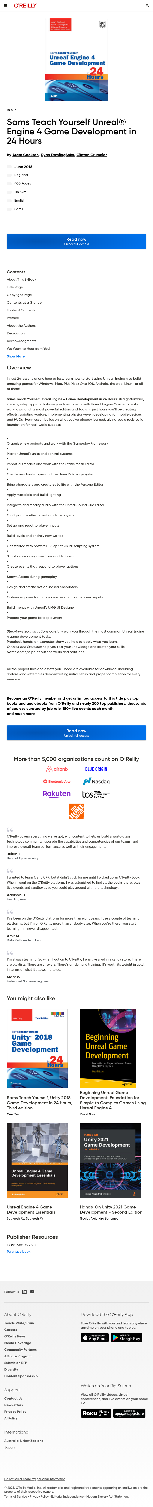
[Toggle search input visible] (147, 5)
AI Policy (11, 1418)
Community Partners (20, 1349)
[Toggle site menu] (5, 5)
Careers (10, 1329)
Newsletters (13, 1405)
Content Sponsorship (21, 1376)
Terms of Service (15, 1496)
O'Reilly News (14, 1336)
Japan (9, 1447)
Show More (16, 356)
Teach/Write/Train (19, 1323)
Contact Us (13, 1398)
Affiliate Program (18, 1356)
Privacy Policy (15, 1411)
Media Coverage (17, 1343)
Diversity (11, 1369)
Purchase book (18, 1251)
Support (12, 1389)
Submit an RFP (15, 1363)
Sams (18, 209)
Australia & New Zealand (24, 1440)
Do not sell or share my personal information (34, 1479)
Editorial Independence (67, 1496)
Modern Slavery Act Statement (107, 1496)
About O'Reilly (17, 1314)
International (16, 1432)
